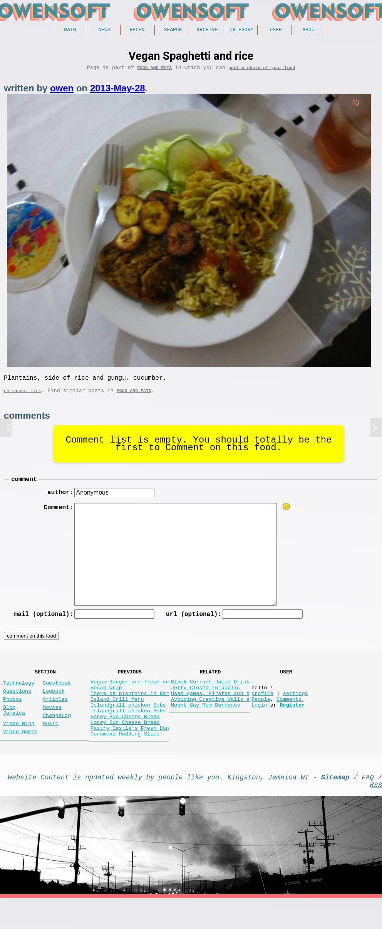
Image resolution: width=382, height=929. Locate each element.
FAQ (368, 804)
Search (173, 30)
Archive (207, 30)
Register (292, 723)
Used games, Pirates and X (210, 708)
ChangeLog (57, 733)
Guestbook (57, 694)
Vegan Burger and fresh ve (129, 693)
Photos (12, 714)
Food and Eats (154, 70)
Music (51, 743)
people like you (188, 804)
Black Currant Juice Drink (210, 693)
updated (99, 804)
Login (259, 723)
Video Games (20, 752)
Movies (52, 723)
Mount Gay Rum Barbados (205, 723)
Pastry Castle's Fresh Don (129, 752)
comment (24, 486)
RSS (376, 813)
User (275, 30)
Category (241, 30)
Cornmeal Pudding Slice (124, 759)
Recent (139, 30)
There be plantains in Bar (129, 708)
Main (70, 30)
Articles (55, 714)
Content (54, 804)
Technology (19, 694)
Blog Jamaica (14, 727)
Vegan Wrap (106, 701)
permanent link (22, 396)
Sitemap (335, 804)
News (104, 30)
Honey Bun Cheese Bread (124, 737)
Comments (289, 715)
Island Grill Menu (117, 715)
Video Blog (19, 743)
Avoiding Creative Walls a (210, 715)
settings (295, 708)
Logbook (54, 704)
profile (262, 708)
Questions (17, 704)
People (260, 715)
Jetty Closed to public (205, 701)
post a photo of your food (261, 70)
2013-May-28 (117, 91)
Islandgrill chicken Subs (128, 723)
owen (62, 91)
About (309, 30)
